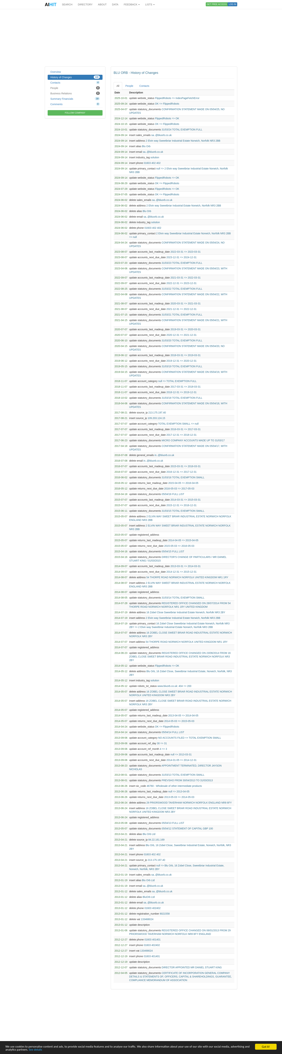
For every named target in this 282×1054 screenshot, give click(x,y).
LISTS (150, 4)
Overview (55, 71)
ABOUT (102, 4)
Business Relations (75, 93)
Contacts (75, 82)
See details (35, 1050)
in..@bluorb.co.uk (164, 455)
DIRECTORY (85, 4)
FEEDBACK (132, 4)
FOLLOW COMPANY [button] (75, 113)
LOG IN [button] (232, 4)
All (118, 85)
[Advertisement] (141, 38)
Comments (75, 104)
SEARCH (67, 4)
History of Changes (75, 77)
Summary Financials (75, 98)
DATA (115, 4)
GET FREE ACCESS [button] (217, 4)
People (75, 87)
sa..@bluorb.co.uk (161, 135)
